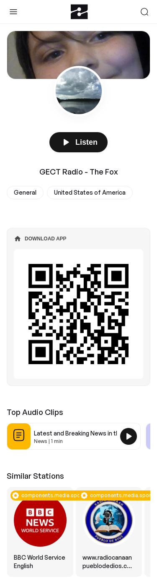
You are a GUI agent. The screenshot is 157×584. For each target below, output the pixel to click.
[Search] (144, 11)
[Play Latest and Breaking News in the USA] (128, 436)
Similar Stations (35, 475)
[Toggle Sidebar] (13, 11)
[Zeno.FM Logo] (79, 11)
